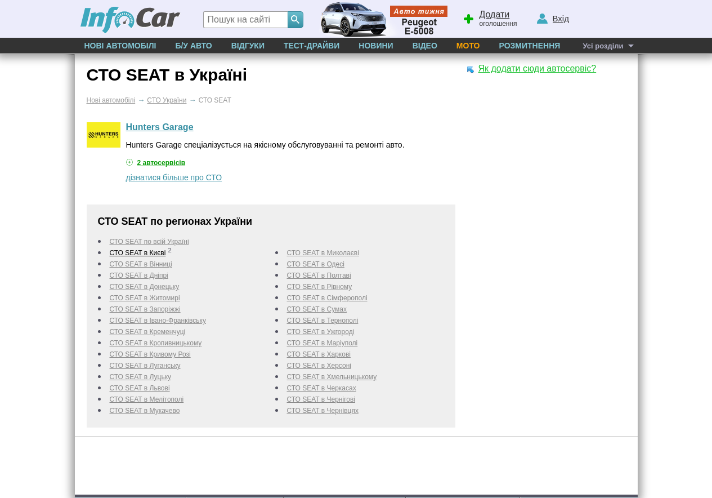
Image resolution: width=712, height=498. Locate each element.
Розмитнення (529, 45)
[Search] (295, 19)
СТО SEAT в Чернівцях (323, 411)
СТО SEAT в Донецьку (145, 287)
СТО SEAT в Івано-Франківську (158, 320)
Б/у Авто (193, 45)
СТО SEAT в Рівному (319, 287)
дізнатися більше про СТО (174, 177)
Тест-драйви (311, 45)
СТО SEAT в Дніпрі (139, 275)
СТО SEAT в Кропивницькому (156, 343)
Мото (468, 45)
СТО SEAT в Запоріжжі (145, 309)
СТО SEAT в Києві (138, 253)
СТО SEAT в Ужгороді (321, 332)
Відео (425, 45)
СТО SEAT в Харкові (319, 354)
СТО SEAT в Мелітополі (147, 399)
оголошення (489, 17)
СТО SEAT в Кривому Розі (150, 354)
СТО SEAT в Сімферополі (327, 298)
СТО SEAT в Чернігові (321, 399)
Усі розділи (603, 46)
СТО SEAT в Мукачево (145, 411)
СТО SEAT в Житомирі (145, 298)
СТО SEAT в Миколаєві (323, 253)
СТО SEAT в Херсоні (319, 366)
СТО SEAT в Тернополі (323, 320)
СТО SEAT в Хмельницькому (332, 377)
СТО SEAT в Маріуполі (322, 343)
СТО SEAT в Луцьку (141, 377)
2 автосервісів (161, 163)
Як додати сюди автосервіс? (537, 68)
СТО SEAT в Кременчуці (148, 332)
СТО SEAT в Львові (140, 388)
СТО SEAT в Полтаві (319, 275)
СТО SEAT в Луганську (145, 366)
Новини (376, 45)
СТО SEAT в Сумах (317, 309)
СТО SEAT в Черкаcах (321, 388)
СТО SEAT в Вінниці (141, 264)
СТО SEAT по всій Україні (149, 242)
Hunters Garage (160, 127)
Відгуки (248, 45)
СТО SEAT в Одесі (315, 264)
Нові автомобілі (120, 45)
